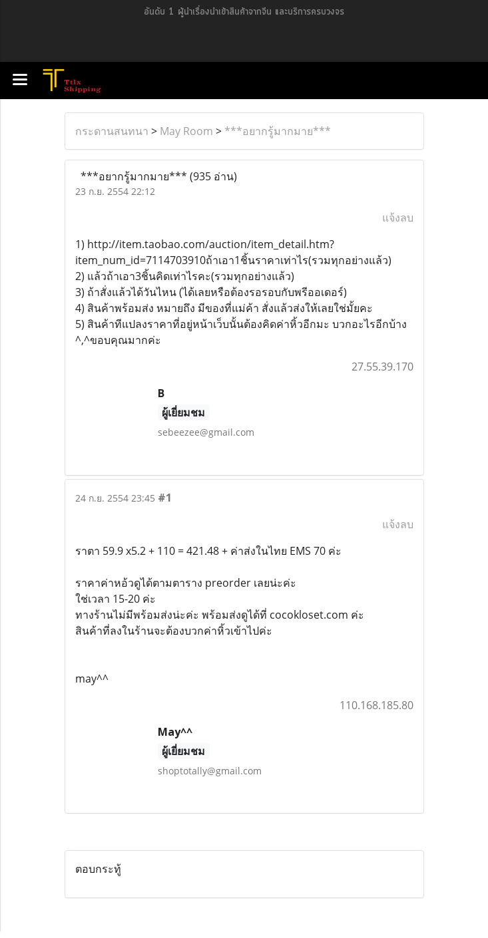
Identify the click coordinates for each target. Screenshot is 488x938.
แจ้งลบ (397, 217)
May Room (186, 131)
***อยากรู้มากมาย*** (277, 131)
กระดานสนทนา (111, 131)
